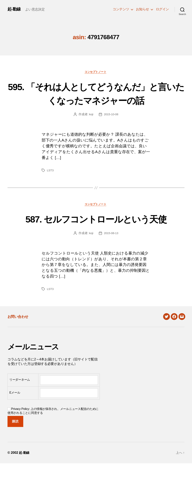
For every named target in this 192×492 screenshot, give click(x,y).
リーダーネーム (19, 408)
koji (91, 128)
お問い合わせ (19, 345)
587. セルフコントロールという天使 (96, 240)
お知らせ (142, 9)
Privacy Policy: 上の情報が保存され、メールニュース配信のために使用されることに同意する (53, 439)
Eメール (14, 421)
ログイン (162, 9)
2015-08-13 (111, 261)
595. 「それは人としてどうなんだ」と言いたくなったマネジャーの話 (96, 100)
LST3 (50, 184)
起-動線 (15, 9)
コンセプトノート (96, 72)
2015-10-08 (111, 128)
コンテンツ (121, 9)
